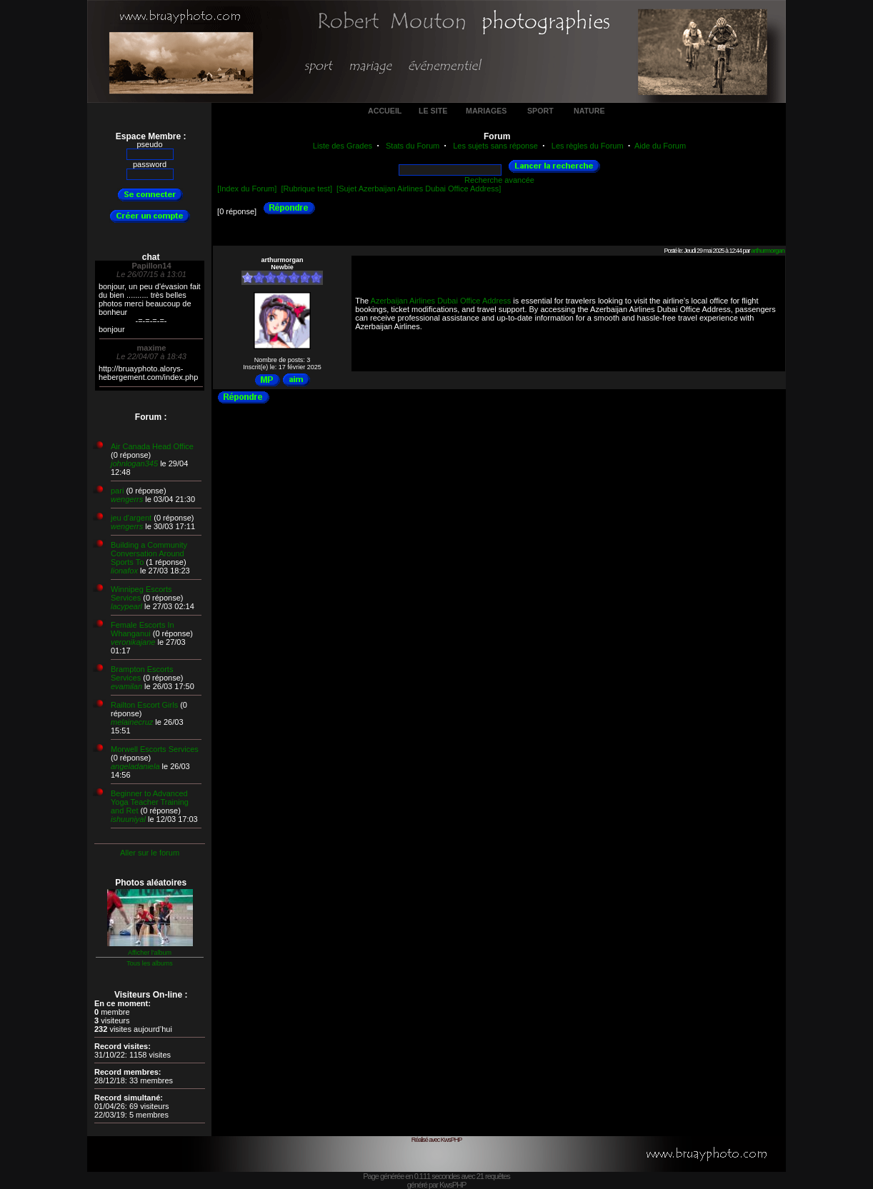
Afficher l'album (149, 952)
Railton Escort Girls (144, 705)
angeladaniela (135, 766)
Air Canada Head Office (152, 446)
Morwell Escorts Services (155, 749)
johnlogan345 (134, 463)
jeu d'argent (131, 517)
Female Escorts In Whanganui (142, 629)
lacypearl (126, 606)
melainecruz (132, 722)
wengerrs (127, 499)
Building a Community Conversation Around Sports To (149, 553)
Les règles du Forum (588, 145)
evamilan (126, 686)
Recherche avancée (499, 180)
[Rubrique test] (306, 188)
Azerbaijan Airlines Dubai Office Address (441, 300)
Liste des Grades (342, 145)
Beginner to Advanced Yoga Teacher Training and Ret (150, 802)
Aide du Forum (660, 145)
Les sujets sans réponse (495, 145)
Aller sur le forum (149, 852)
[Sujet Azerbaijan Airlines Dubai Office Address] (418, 188)
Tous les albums (149, 963)
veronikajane (133, 642)
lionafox (124, 570)
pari (117, 490)
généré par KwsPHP (437, 1184)
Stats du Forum (412, 145)
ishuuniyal (128, 819)
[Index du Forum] (246, 188)
